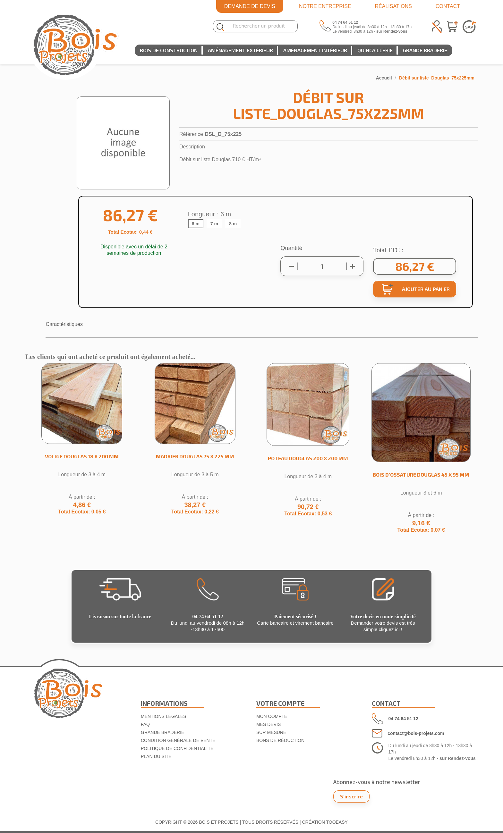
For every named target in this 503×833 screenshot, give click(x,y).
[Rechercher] (259, 26)
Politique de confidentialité (177, 748)
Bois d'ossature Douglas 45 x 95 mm (421, 474)
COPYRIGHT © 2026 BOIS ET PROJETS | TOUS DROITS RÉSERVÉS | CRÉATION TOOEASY (251, 822)
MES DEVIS (268, 724)
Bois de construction (169, 50)
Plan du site (156, 756)
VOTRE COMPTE (280, 703)
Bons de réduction (280, 740)
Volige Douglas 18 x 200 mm (82, 456)
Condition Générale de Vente (178, 740)
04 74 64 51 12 (403, 718)
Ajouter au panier (416, 289)
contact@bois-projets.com (416, 733)
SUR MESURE (271, 732)
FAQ (145, 724)
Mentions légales (163, 716)
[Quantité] (322, 266)
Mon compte (271, 716)
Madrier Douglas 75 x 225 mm (195, 456)
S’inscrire (351, 796)
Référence (191, 134)
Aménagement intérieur (315, 50)
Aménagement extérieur (240, 50)
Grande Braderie (425, 50)
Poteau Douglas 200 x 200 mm (308, 458)
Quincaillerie (375, 50)
